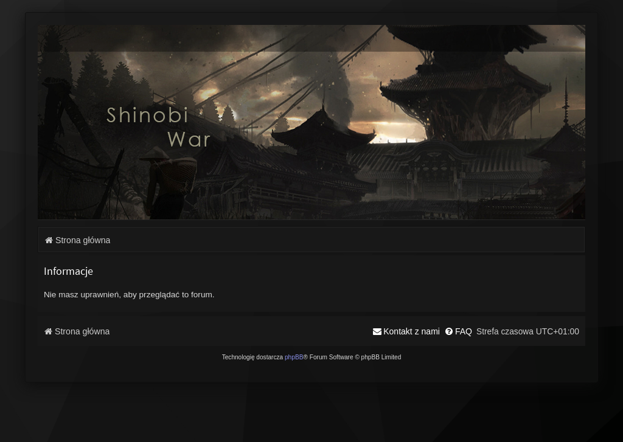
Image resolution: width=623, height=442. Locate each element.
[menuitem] (458, 331)
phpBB (294, 357)
